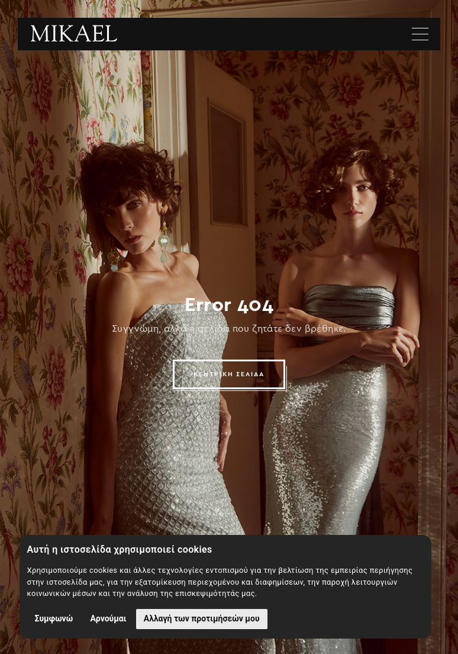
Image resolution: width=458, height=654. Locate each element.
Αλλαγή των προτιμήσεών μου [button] (202, 618)
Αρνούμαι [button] (108, 618)
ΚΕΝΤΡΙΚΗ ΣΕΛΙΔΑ (229, 374)
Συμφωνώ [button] (54, 618)
